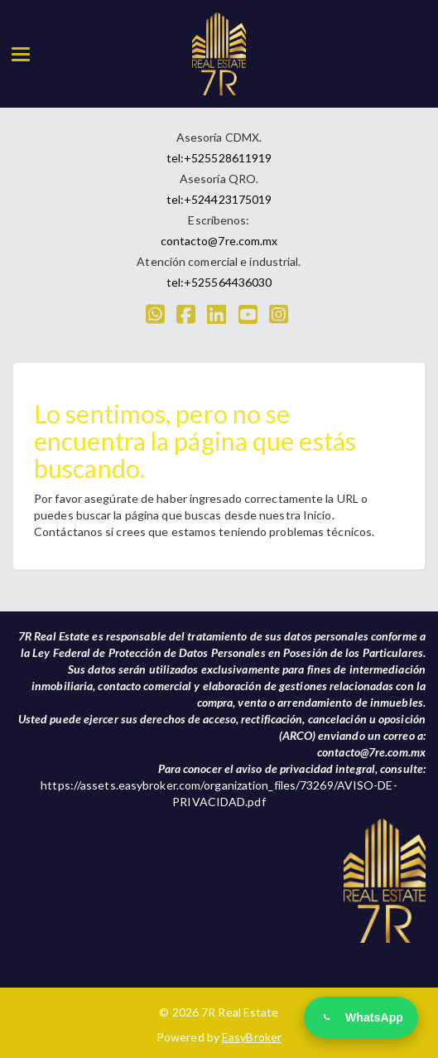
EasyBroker (252, 1037)
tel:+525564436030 (219, 282)
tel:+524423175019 (219, 199)
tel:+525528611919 (219, 158)
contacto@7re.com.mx (219, 241)
